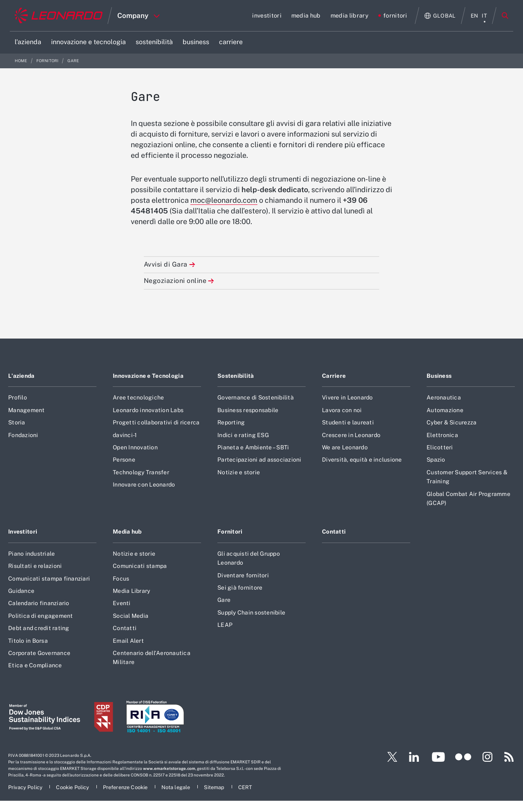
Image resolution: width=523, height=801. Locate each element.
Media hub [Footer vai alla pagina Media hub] (127, 531)
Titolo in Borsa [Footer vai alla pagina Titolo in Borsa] (28, 640)
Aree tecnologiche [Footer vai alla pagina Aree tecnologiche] (138, 397)
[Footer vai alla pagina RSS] (509, 757)
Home (21, 60)
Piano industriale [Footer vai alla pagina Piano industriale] (31, 553)
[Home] (59, 15)
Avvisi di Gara (166, 264)
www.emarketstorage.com (169, 768)
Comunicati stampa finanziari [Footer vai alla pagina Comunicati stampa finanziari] (49, 578)
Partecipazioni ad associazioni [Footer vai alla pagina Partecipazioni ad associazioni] (259, 459)
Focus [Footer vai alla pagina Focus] (121, 578)
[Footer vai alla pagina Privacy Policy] (26, 787)
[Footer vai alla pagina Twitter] (389, 757)
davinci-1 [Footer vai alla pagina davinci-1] (125, 435)
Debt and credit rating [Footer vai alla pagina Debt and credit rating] (38, 628)
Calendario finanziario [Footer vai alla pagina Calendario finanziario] (38, 603)
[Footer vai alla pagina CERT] (245, 787)
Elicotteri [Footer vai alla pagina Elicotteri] (440, 447)
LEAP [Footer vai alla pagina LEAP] (224, 625)
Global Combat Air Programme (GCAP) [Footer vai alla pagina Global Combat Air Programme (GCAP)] (468, 498)
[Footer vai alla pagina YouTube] (438, 757)
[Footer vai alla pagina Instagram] (487, 757)
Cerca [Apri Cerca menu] (505, 15)
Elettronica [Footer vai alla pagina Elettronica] (442, 435)
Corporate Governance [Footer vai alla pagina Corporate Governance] (39, 653)
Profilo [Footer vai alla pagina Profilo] (17, 397)
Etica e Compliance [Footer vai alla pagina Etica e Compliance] (35, 665)
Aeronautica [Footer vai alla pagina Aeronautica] (444, 397)
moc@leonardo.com (223, 200)
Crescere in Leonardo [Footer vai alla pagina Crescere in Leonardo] (351, 435)
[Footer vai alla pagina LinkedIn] (414, 757)
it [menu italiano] (484, 15)
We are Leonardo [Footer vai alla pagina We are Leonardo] (345, 447)
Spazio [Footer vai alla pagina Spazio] (436, 459)
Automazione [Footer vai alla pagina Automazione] (445, 410)
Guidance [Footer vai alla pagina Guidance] (21, 591)
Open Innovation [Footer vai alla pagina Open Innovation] (135, 447)
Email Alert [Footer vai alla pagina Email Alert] (128, 640)
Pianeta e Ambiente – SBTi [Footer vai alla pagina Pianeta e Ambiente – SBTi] (253, 447)
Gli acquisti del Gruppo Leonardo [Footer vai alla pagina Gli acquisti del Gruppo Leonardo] (248, 558)
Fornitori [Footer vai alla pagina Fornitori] (230, 531)
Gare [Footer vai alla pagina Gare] (223, 600)
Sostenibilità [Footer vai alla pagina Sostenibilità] (235, 375)
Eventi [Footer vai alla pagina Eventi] (122, 603)
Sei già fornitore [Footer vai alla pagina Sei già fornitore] (239, 587)
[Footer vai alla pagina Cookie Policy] (73, 787)
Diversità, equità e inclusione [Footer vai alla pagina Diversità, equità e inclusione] (362, 459)
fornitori (48, 60)
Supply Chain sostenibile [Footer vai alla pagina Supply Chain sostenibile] (251, 612)
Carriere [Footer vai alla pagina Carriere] (334, 375)
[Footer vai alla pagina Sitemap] (215, 787)
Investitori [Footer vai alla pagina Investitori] (22, 531)
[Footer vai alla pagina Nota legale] (176, 787)
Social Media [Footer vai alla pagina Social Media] (130, 616)
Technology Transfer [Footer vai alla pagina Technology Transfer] (141, 472)
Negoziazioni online (175, 281)
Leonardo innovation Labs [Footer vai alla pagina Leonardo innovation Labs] (148, 410)
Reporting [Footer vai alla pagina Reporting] (231, 422)
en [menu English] (474, 15)
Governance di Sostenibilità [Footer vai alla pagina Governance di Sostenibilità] (255, 397)
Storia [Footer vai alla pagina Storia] (16, 422)
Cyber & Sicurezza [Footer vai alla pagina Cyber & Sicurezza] (451, 422)
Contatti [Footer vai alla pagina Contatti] (124, 628)
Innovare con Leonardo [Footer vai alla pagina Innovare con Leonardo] (144, 484)
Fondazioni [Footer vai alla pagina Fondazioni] (23, 435)
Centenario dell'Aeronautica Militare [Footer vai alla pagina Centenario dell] (151, 657)
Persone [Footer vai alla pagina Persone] (124, 459)
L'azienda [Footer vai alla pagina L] (21, 375)
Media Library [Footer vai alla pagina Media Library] (131, 591)
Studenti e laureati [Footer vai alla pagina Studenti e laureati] (348, 422)
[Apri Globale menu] (440, 16)
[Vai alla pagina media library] (350, 15)
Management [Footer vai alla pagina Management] (26, 410)
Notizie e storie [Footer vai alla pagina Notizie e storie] (238, 472)
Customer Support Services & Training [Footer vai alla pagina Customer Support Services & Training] (467, 477)
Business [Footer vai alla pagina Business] (439, 375)
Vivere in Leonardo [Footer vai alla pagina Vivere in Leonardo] (347, 397)
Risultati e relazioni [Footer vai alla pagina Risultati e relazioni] (35, 566)
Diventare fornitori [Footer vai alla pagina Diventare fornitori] (243, 575)
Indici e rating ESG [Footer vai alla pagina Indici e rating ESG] (243, 435)
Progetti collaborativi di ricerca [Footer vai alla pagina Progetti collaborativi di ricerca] (156, 422)
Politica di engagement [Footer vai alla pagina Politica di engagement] (40, 616)
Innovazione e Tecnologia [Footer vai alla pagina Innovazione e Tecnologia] (148, 375)
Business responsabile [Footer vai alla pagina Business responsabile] (247, 410)
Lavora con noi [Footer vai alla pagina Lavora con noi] (342, 410)
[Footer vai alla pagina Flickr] (463, 757)
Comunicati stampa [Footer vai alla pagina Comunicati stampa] (140, 566)
